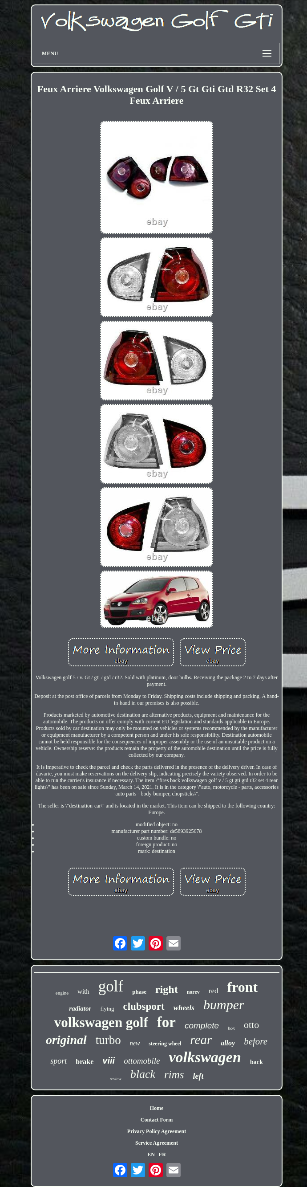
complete (202, 1025)
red (213, 991)
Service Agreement (156, 1143)
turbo (108, 1040)
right (166, 989)
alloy (228, 1043)
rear (201, 1039)
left (198, 1076)
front (242, 987)
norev (193, 992)
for (166, 1022)
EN (151, 1154)
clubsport (143, 1006)
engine (62, 992)
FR (162, 1154)
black (142, 1074)
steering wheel (165, 1043)
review (115, 1078)
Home (157, 1108)
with (83, 991)
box (231, 1028)
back (256, 1062)
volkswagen (205, 1057)
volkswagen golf (101, 1022)
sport (58, 1060)
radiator (80, 1008)
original (66, 1040)
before (255, 1041)
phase (139, 991)
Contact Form (157, 1120)
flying (107, 1008)
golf (110, 986)
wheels (184, 1007)
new (135, 1043)
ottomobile (142, 1060)
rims (174, 1075)
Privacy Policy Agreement (156, 1131)
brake (84, 1061)
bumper (223, 1004)
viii (108, 1060)
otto (251, 1024)
